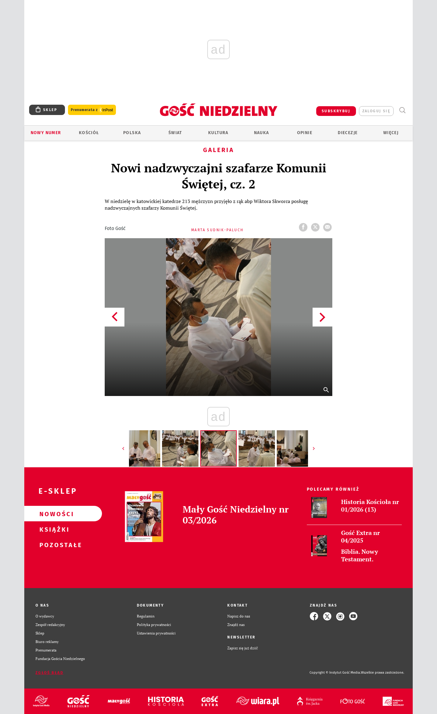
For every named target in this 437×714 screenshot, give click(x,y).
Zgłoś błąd (49, 673)
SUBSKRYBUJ (336, 111)
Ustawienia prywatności (156, 633)
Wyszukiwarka (402, 110)
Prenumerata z (92, 110)
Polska (132, 132)
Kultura (218, 132)
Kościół (89, 132)
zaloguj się (376, 111)
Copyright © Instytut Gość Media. (335, 673)
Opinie (304, 132)
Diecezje (347, 132)
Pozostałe (53, 544)
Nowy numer (46, 132)
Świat (175, 132)
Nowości (53, 513)
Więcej (390, 132)
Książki (53, 529)
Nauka (261, 132)
